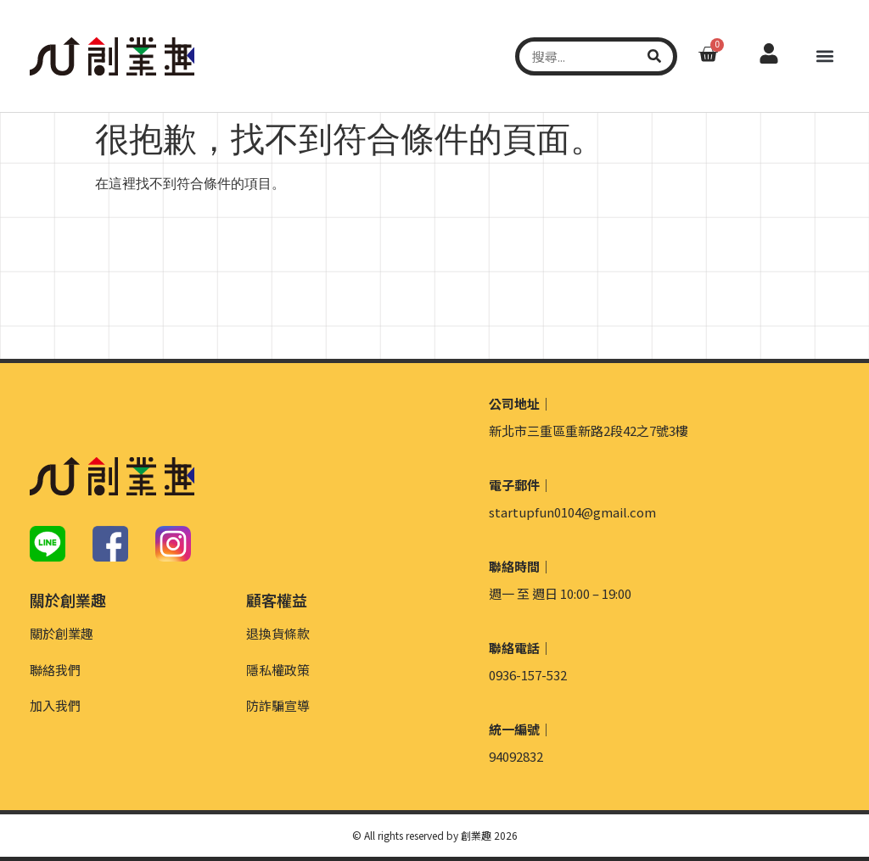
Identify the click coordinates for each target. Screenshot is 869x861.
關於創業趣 (61, 633)
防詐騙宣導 (278, 705)
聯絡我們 (55, 670)
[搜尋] (654, 56)
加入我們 (55, 705)
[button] (825, 56)
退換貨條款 (278, 633)
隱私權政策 (278, 670)
